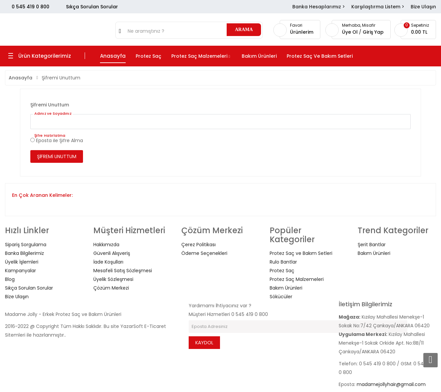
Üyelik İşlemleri (21, 262)
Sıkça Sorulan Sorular (92, 6)
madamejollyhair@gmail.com (391, 384)
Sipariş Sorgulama (25, 244)
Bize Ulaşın (423, 6)
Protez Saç (282, 270)
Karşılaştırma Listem (375, 6)
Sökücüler (281, 296)
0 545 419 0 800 (30, 6)
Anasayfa (20, 77)
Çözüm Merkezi (111, 288)
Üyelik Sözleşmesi (113, 279)
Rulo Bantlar (283, 262)
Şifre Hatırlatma (49, 135)
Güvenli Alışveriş (111, 253)
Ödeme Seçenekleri (204, 253)
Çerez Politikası (198, 244)
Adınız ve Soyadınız (52, 113)
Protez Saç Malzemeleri (297, 279)
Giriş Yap (373, 32)
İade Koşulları (108, 262)
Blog (10, 279)
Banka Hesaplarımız (316, 6)
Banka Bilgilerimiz (24, 253)
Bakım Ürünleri (286, 288)
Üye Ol (350, 32)
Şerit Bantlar (372, 244)
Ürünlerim (301, 32)
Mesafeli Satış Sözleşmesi (122, 270)
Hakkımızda (106, 244)
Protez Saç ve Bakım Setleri (301, 253)
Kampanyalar (20, 270)
